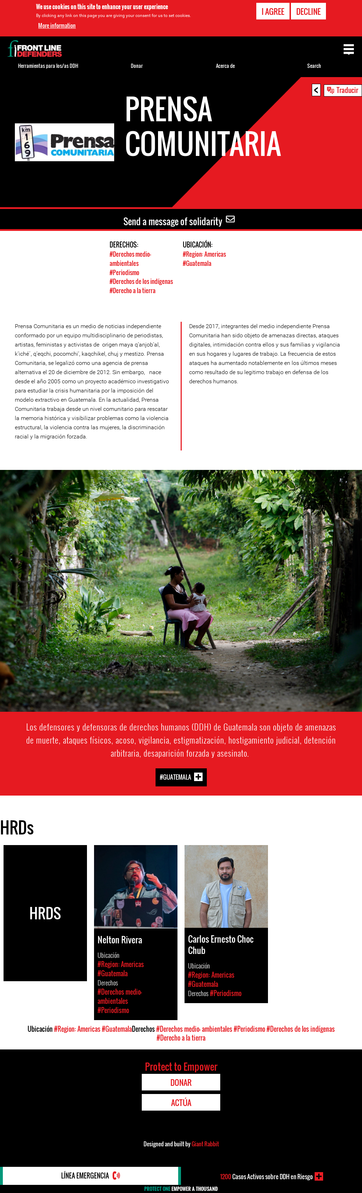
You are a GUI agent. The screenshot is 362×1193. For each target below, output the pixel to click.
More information (57, 25)
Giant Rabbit (205, 1142)
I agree (273, 11)
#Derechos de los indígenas (141, 280)
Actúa (181, 1101)
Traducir (347, 90)
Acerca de (225, 65)
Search (314, 65)
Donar (137, 65)
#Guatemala (197, 262)
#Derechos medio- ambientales (130, 258)
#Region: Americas (204, 254)
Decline (308, 11)
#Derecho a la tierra (133, 289)
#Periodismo (124, 271)
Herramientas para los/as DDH (48, 65)
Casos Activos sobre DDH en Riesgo (266, 1176)
